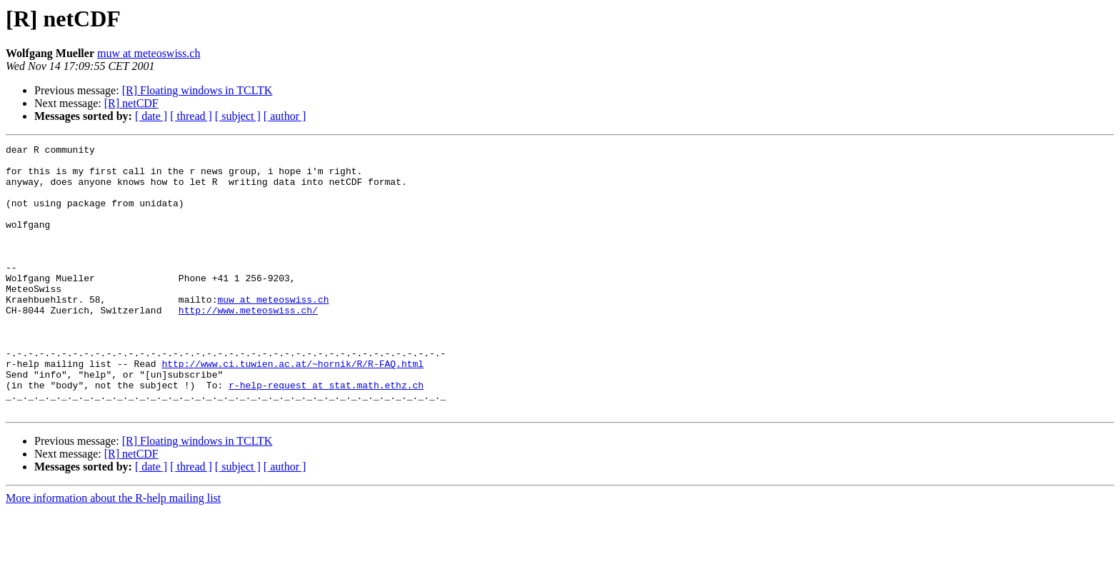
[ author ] (285, 116)
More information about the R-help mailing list (113, 551)
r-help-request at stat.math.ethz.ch (326, 434)
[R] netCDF (131, 103)
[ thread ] (191, 116)
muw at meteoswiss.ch (148, 53)
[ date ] (151, 116)
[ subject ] (238, 116)
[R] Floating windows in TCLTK (197, 90)
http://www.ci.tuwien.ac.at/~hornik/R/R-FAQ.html (292, 408)
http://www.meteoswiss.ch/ (248, 344)
